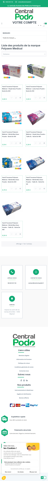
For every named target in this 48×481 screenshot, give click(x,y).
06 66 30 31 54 (9, 2)
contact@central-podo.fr (24, 2)
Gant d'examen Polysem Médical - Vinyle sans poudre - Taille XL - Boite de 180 (36, 134)
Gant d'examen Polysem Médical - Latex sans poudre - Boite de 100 (35, 89)
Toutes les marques (9, 38)
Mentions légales (24, 355)
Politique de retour (24, 363)
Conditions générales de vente (24, 367)
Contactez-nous (24, 371)
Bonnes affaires (24, 398)
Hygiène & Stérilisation (24, 394)
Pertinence (24, 54)
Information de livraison (24, 359)
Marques (6, 33)
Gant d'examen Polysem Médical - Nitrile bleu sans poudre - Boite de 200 (10, 180)
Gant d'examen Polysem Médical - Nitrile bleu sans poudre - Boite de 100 (10, 134)
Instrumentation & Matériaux (24, 390)
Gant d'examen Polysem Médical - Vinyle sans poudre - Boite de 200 (12, 89)
